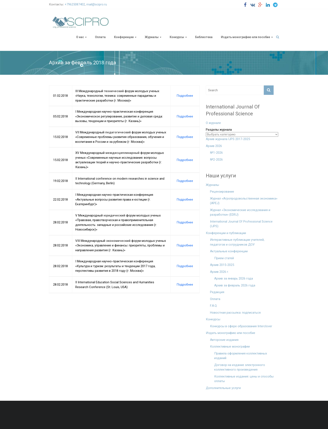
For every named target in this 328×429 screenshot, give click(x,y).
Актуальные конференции (229, 251)
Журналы (152, 37)
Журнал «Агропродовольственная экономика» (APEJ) (243, 201)
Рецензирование (222, 191)
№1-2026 (216, 153)
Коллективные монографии (230, 346)
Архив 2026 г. (219, 272)
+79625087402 (75, 4)
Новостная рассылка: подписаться (235, 312)
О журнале (213, 123)
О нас (80, 37)
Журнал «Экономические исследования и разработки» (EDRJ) (240, 212)
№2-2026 (216, 159)
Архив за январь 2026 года (233, 278)
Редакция (217, 292)
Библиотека (204, 37)
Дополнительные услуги (223, 388)
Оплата (100, 37)
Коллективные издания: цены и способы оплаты (244, 379)
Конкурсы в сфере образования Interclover (241, 326)
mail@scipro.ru (96, 4)
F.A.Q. (213, 306)
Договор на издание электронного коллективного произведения (239, 367)
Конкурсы (177, 37)
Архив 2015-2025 (222, 265)
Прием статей (224, 258)
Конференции (124, 37)
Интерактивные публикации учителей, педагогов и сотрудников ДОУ (237, 242)
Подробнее (185, 96)
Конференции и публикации (226, 233)
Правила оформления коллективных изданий (240, 356)
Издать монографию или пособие (245, 37)
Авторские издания (224, 340)
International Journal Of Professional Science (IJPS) (241, 224)
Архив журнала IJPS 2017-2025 (228, 139)
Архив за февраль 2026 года (234, 285)
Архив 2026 (214, 146)
